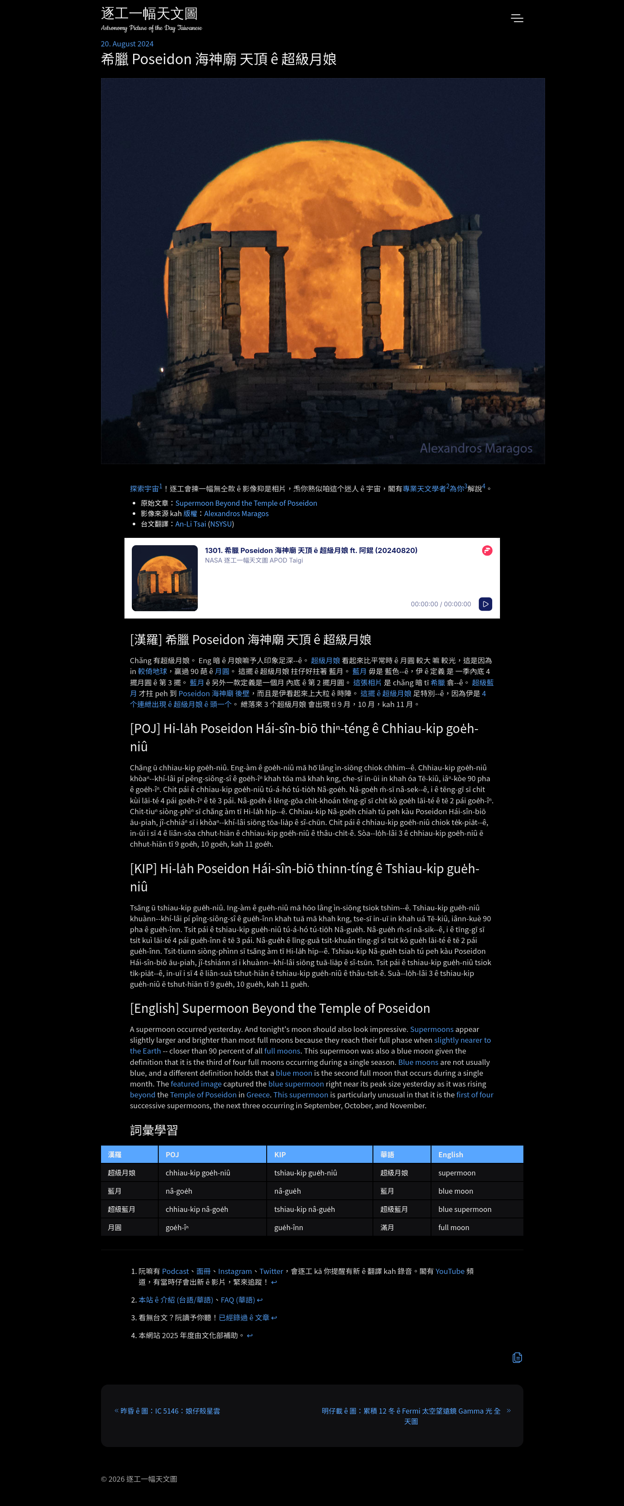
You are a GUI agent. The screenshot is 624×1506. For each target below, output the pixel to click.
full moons (283, 1050)
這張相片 (367, 682)
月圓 (222, 671)
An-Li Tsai (191, 523)
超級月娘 (325, 660)
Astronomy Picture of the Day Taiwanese (151, 28)
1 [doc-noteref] (161, 485)
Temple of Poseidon (203, 1094)
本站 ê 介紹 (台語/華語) (176, 1299)
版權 (190, 513)
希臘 (438, 682)
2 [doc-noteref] (448, 485)
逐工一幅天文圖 (149, 15)
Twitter (271, 1271)
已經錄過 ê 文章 (244, 1317)
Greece (258, 1094)
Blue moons (418, 1062)
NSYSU (221, 523)
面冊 (203, 1271)
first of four (475, 1094)
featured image (196, 1083)
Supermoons (432, 1029)
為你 (457, 488)
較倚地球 (152, 671)
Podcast (175, 1271)
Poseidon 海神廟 (206, 693)
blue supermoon (296, 1083)
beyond (143, 1094)
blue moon (294, 1072)
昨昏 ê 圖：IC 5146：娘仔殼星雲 (170, 1410)
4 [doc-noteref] (484, 485)
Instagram (235, 1271)
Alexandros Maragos (236, 513)
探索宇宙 (144, 488)
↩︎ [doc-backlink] (274, 1282)
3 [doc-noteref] (465, 485)
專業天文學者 (424, 488)
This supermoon (301, 1094)
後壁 (242, 693)
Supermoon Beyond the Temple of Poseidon (246, 503)
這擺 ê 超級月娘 (386, 693)
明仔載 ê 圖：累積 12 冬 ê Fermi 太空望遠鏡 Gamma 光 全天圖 (411, 1415)
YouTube (450, 1271)
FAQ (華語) (238, 1299)
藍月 (360, 671)
